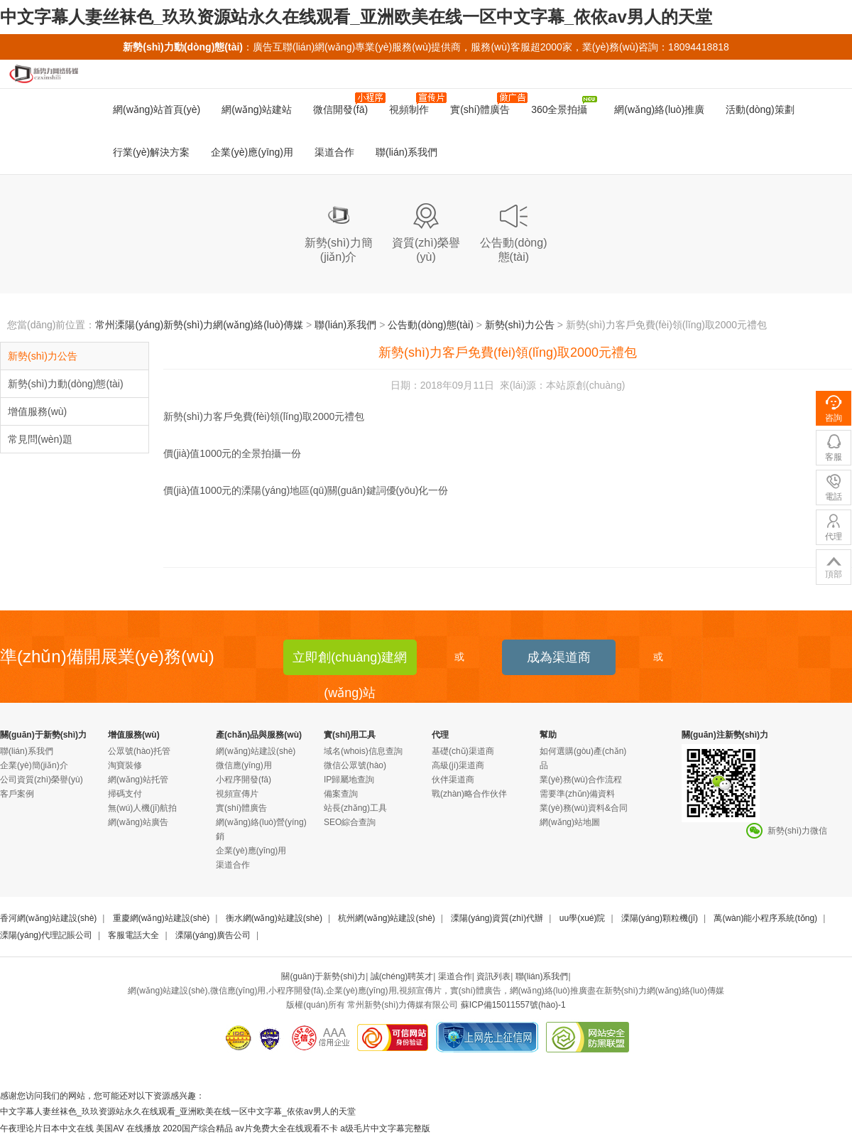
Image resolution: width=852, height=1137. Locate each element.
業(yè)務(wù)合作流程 (581, 780)
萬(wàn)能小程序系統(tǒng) (765, 918)
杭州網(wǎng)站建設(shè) (386, 918)
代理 (440, 735)
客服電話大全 (133, 935)
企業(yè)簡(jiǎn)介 (34, 765)
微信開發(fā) (345, 103)
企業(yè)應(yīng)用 (252, 152)
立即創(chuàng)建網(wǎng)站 (350, 662)
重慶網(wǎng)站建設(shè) (161, 918)
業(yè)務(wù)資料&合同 (584, 808)
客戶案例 (17, 794)
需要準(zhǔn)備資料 (577, 794)
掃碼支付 (125, 794)
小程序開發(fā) (243, 780)
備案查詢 (341, 794)
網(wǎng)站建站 (257, 109)
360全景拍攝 (563, 105)
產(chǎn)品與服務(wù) (259, 735)
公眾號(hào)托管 (139, 751)
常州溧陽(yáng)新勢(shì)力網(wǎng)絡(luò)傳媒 (199, 324)
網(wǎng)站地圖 (570, 822)
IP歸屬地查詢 (349, 780)
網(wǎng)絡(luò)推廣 (657, 109)
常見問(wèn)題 (40, 439)
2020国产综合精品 (198, 1128)
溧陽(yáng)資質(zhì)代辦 (497, 918)
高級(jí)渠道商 (458, 765)
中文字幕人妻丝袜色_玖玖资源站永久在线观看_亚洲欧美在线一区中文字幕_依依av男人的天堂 (356, 16)
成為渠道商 (559, 657)
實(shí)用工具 (350, 735)
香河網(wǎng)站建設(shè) (48, 918)
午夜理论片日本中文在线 (47, 1128)
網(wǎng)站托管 (138, 780)
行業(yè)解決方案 (151, 152)
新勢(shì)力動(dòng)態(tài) (66, 383)
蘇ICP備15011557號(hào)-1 (513, 1005)
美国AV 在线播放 (128, 1128)
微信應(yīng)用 (244, 765)
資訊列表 (493, 976)
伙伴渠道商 (453, 780)
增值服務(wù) (37, 411)
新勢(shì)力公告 (520, 324)
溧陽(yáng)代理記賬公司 (46, 935)
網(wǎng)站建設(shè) (255, 751)
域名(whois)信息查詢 (363, 751)
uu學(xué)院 (582, 918)
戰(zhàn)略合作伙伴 (469, 794)
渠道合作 (334, 152)
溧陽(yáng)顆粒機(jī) (659, 918)
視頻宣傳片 (237, 794)
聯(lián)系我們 (406, 152)
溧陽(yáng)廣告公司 (213, 935)
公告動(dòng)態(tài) (431, 324)
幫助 (548, 735)
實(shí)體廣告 (485, 103)
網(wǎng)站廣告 (138, 822)
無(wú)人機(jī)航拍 (142, 808)
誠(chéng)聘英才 (402, 976)
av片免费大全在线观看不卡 (286, 1128)
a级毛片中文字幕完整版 (385, 1128)
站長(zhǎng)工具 (355, 808)
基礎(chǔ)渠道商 (463, 751)
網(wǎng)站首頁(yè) (156, 109)
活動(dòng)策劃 (760, 109)
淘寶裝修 (125, 765)
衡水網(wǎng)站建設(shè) (274, 918)
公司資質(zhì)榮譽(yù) (41, 780)
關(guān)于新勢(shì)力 (43, 735)
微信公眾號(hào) (355, 765)
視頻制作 (414, 103)
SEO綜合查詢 (350, 822)
